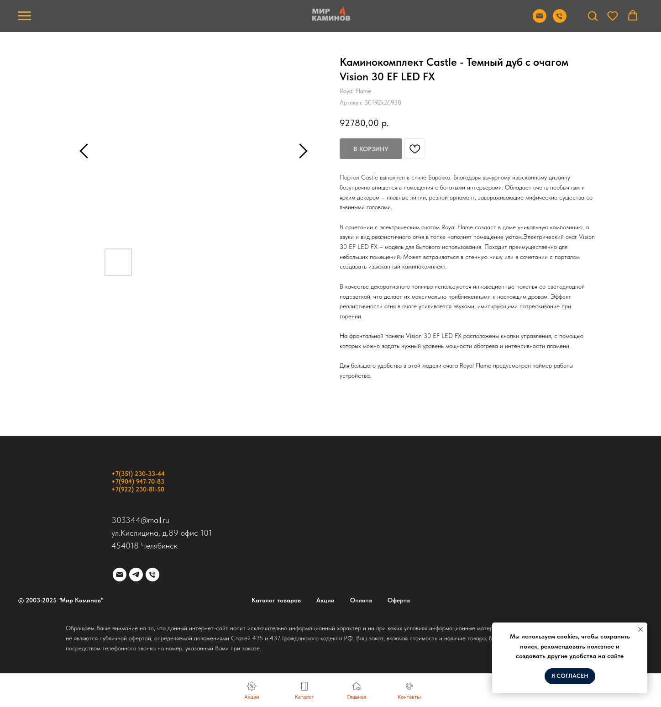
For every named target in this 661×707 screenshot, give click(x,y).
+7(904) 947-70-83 (137, 481)
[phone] (152, 574)
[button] (592, 15)
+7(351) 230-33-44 (138, 473)
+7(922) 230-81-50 (137, 489)
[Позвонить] (560, 20)
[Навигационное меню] (24, 16)
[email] (119, 574)
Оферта (399, 600)
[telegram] (136, 574)
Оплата (361, 600)
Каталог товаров (276, 600)
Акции (325, 600)
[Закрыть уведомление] (640, 629)
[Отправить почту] (539, 20)
